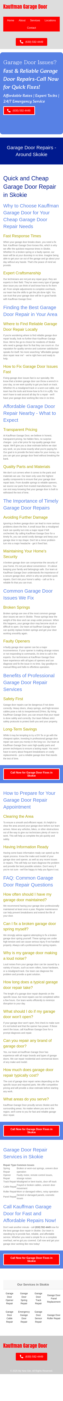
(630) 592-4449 (43, 1227)
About (22, 20)
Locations (50, 20)
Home (10, 20)
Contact (31, 27)
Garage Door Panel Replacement (54, 1298)
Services (35, 20)
